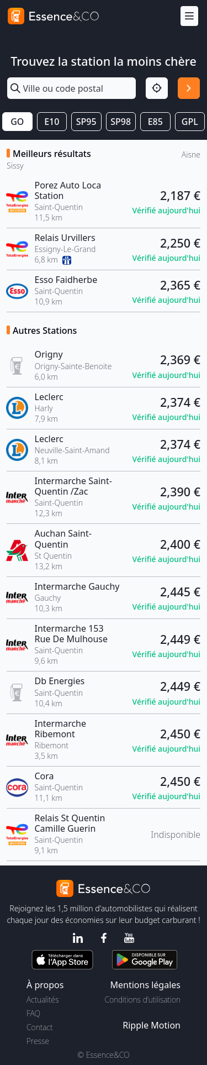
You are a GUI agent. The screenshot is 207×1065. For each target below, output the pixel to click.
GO (17, 122)
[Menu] (189, 16)
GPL (190, 122)
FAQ (33, 1013)
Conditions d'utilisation (142, 999)
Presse (37, 1041)
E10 (51, 122)
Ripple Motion (152, 1025)
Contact (39, 1027)
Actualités (42, 999)
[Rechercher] (189, 88)
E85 (155, 122)
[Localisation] (157, 88)
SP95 (86, 122)
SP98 (120, 122)
